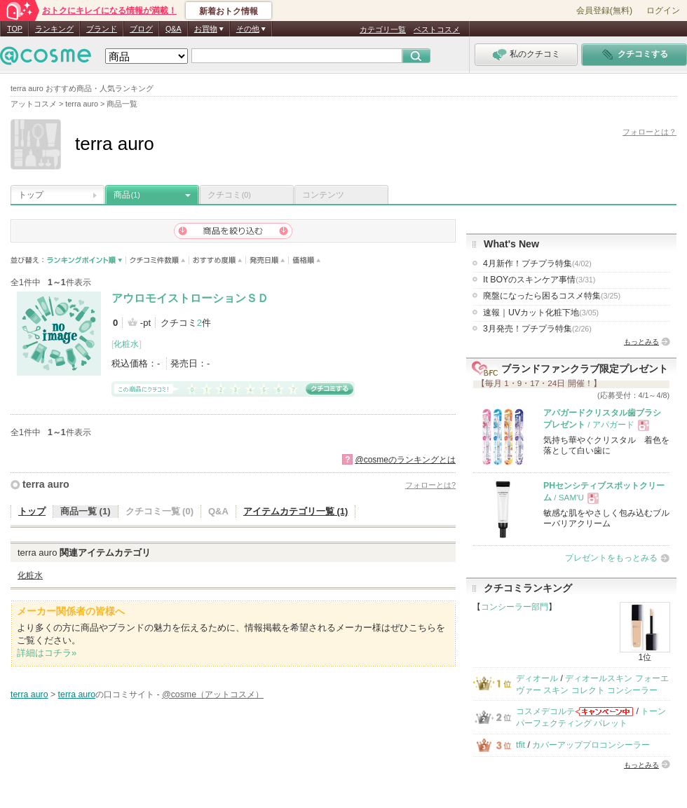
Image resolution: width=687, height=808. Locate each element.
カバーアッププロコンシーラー (591, 745)
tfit (520, 745)
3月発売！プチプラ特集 (537, 329)
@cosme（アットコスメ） (213, 694)
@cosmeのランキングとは (405, 460)
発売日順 (267, 260)
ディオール (537, 678)
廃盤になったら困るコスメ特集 (551, 296)
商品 (127, 195)
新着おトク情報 (228, 11)
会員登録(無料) (604, 10)
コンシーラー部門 (514, 607)
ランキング (54, 29)
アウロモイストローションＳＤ (189, 298)
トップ (30, 195)
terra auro (45, 484)
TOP (14, 29)
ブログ (141, 29)
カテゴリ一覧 (383, 29)
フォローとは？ (649, 132)
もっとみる (641, 341)
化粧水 (126, 344)
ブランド (101, 29)
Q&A (173, 29)
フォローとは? (430, 485)
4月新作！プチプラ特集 (537, 263)
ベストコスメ (437, 29)
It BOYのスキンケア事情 (539, 280)
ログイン (663, 10)
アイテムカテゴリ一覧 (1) (295, 511)
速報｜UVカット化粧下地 (541, 312)
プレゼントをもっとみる (611, 558)
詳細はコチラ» (46, 653)
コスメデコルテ (545, 711)
